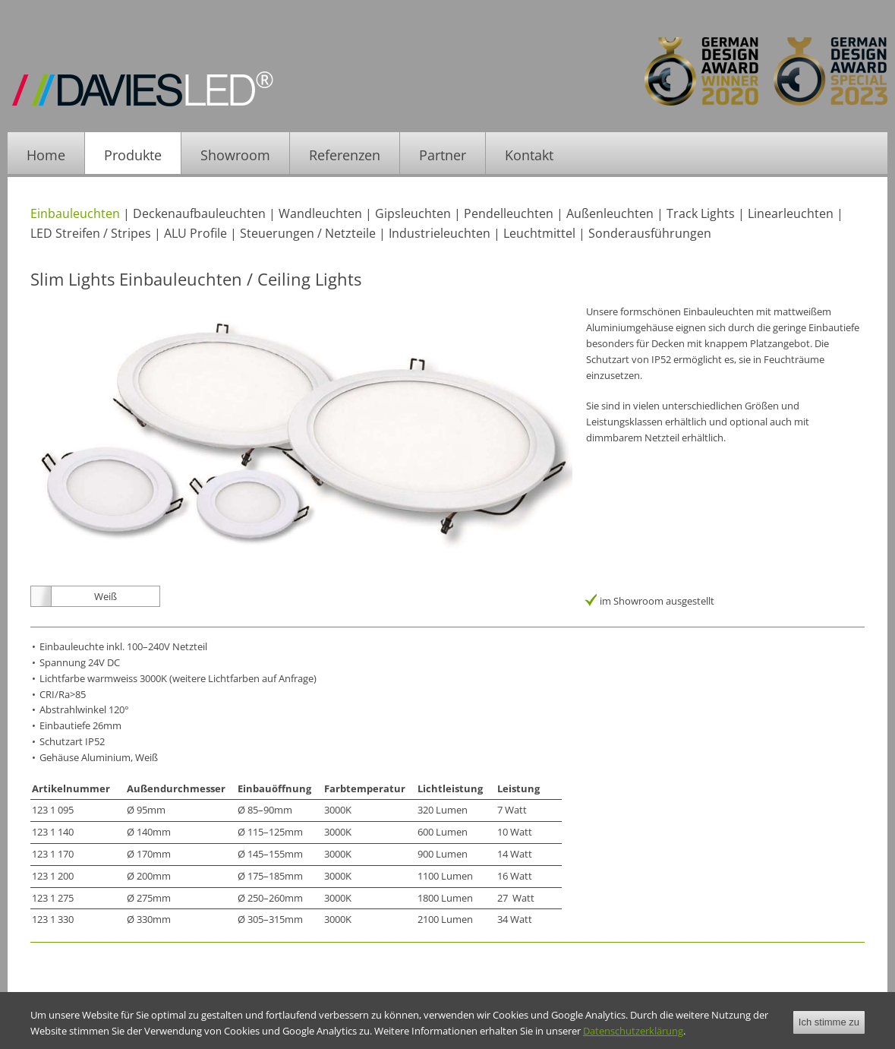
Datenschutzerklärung (633, 1042)
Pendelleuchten (508, 213)
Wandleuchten (320, 213)
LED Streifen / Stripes (90, 233)
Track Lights (701, 213)
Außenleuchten (610, 213)
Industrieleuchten (439, 233)
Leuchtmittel (539, 233)
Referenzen (344, 155)
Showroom (235, 155)
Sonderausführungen (649, 233)
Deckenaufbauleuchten (199, 213)
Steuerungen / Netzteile (308, 233)
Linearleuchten (791, 213)
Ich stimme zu (829, 1033)
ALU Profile (195, 233)
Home (46, 155)
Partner (442, 155)
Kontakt (529, 155)
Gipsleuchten (413, 213)
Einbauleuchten (75, 213)
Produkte (133, 155)
